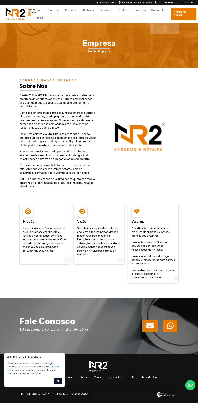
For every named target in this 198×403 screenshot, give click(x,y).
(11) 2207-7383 (164, 2)
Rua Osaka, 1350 (106, 2)
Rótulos (115, 13)
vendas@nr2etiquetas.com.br (135, 2)
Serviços (101, 13)
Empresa (58, 13)
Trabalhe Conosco (118, 377)
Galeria (145, 13)
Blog (157, 13)
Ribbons (88, 13)
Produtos (73, 13)
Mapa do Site (149, 377)
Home (46, 13)
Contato (99, 377)
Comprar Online (183, 14)
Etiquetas (129, 13)
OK (58, 381)
